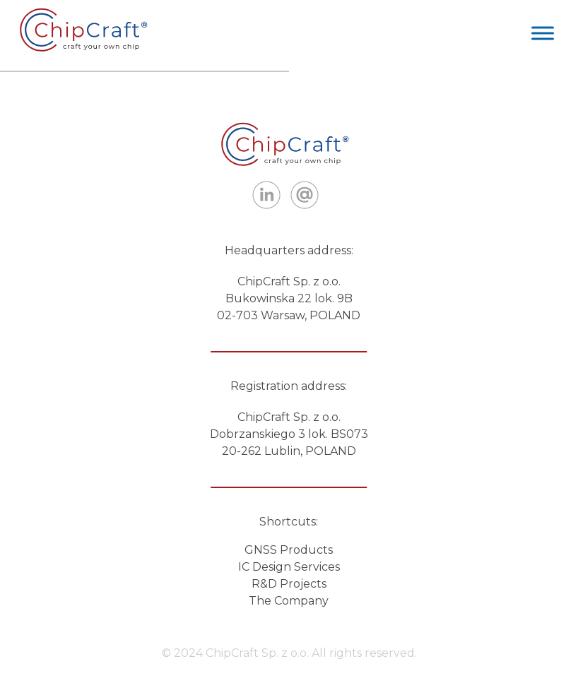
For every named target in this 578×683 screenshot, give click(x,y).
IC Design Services (289, 567)
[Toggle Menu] (542, 33)
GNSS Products (288, 550)
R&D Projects (289, 583)
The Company (289, 600)
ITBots (87, 29)
